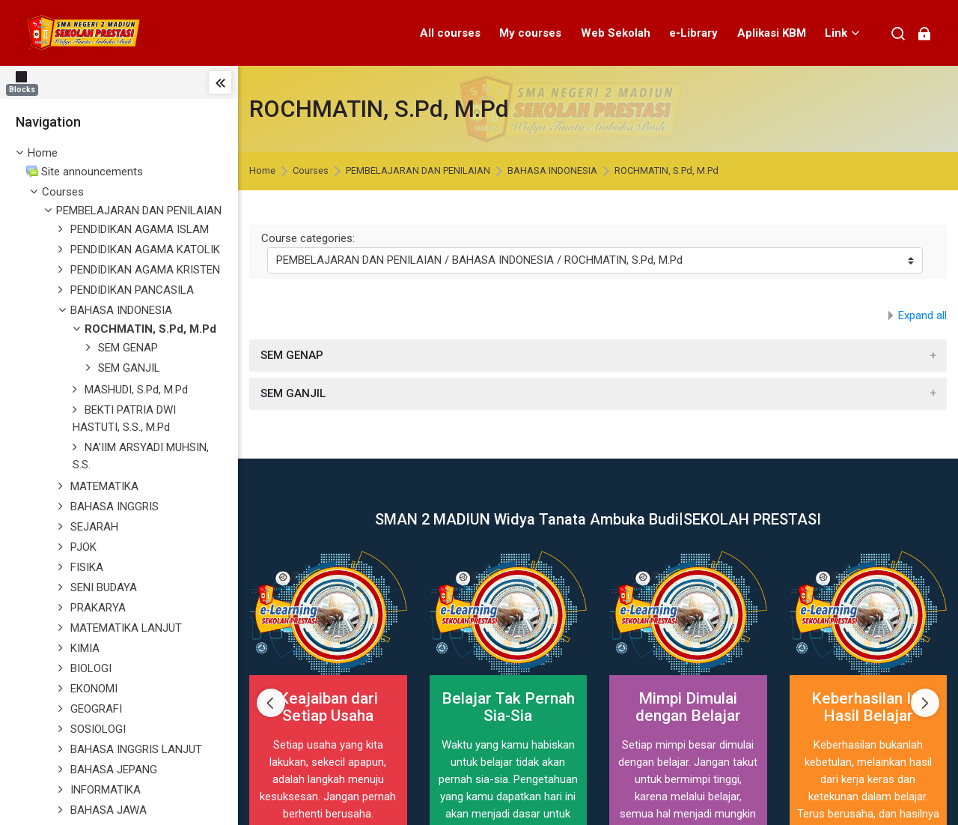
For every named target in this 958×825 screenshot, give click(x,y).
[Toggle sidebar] (220, 82)
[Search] (898, 33)
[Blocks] (25, 82)
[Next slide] (925, 703)
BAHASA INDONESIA (552, 171)
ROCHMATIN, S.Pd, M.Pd (666, 171)
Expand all (922, 315)
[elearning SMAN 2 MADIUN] (87, 33)
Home (43, 153)
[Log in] (924, 33)
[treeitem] (119, 153)
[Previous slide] (271, 703)
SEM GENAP (291, 355)
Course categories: (308, 238)
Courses (63, 192)
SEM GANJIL (293, 393)
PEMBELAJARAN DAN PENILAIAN (418, 171)
